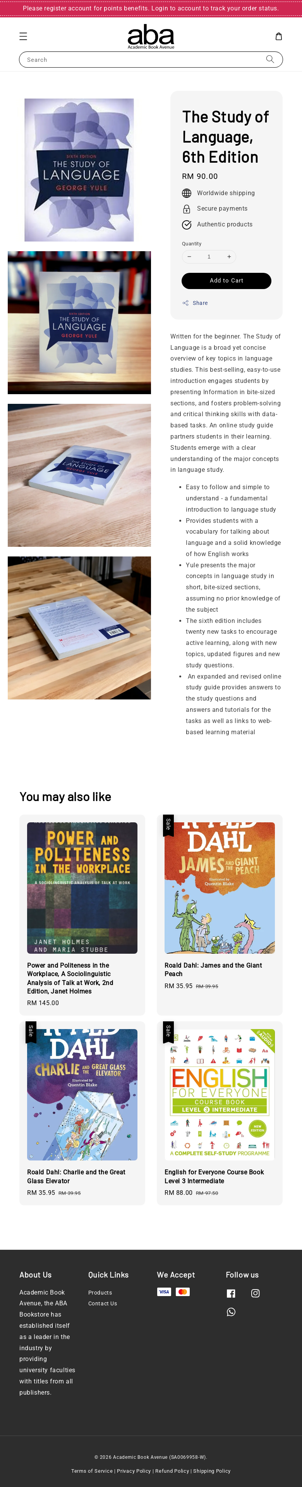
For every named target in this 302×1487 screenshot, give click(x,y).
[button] (23, 36)
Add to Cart (227, 280)
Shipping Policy (212, 1471)
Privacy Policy (134, 1471)
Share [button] (195, 302)
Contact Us (102, 1303)
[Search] (270, 59)
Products (100, 1293)
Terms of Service (92, 1471)
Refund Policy (172, 1471)
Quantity (191, 244)
